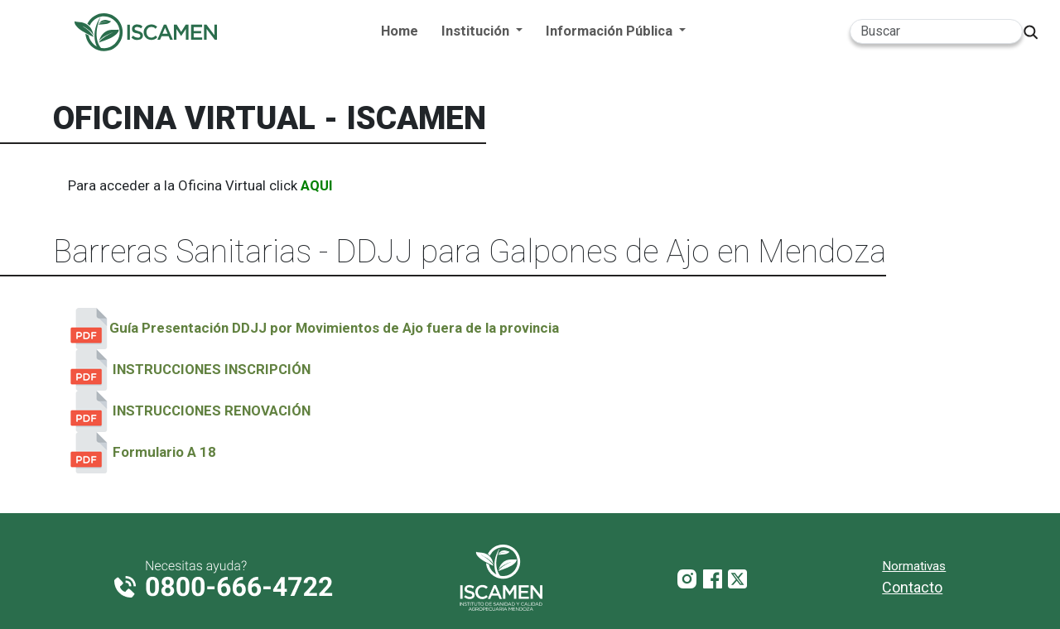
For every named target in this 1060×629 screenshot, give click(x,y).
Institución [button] (477, 31)
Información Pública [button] (611, 31)
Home (399, 31)
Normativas (914, 566)
